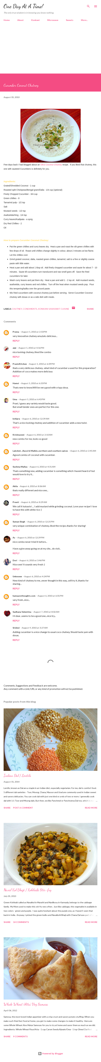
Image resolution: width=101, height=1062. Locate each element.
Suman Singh (19, 521)
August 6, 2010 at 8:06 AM (33, 486)
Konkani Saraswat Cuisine (53, 309)
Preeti (16, 502)
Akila (15, 486)
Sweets (69, 20)
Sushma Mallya (20, 466)
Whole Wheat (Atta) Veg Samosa (26, 1004)
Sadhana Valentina (22, 612)
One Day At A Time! (23, 6)
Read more (91, 807)
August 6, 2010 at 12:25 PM (40, 521)
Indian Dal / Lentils (17, 775)
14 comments (21, 922)
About (20, 20)
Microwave (52, 20)
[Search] (88, 5)
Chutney (17, 309)
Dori (15, 560)
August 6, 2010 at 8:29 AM (34, 502)
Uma (15, 399)
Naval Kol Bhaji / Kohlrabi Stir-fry (27, 890)
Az (14, 537)
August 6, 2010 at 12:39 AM (35, 418)
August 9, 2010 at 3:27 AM (35, 627)
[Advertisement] (50, 51)
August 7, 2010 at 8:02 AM (46, 612)
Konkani (35, 20)
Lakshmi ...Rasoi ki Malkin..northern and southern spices (40, 451)
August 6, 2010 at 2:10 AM (39, 434)
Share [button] (90, 309)
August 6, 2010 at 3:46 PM (32, 560)
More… (84, 20)
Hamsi (16, 383)
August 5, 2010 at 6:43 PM (32, 399)
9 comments (20, 1036)
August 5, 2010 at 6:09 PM (42, 364)
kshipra (16, 418)
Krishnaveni (18, 434)
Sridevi (16, 627)
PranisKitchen (20, 364)
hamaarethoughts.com (24, 595)
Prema (16, 331)
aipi (14, 348)
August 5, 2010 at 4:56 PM (31, 348)
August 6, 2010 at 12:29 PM (30, 537)
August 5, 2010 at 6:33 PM (34, 383)
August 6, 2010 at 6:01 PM (50, 595)
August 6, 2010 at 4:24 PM (37, 576)
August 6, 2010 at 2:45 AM (83, 451)
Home (7, 20)
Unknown (17, 576)
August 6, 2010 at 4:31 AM (42, 466)
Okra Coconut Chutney (51, 164)
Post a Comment (23, 807)
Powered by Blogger (50, 1053)
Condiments (30, 309)
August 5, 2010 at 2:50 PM (34, 331)
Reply (16, 340)
